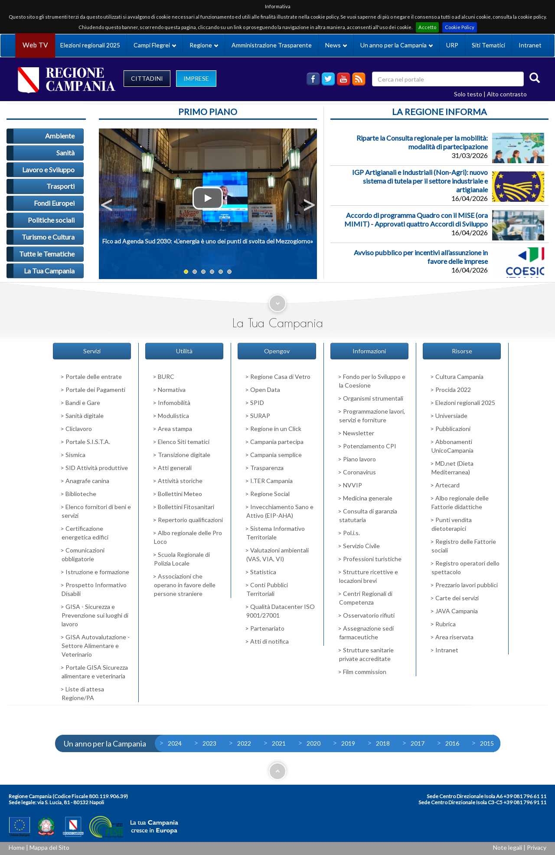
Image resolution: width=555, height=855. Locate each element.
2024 (175, 743)
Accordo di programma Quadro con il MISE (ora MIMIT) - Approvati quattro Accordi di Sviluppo (416, 219)
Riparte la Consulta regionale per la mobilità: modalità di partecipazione (422, 142)
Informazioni (369, 351)
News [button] (336, 45)
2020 (313, 743)
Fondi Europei (54, 203)
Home (17, 847)
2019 (348, 743)
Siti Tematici (488, 45)
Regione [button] (203, 45)
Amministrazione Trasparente (272, 45)
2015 (487, 743)
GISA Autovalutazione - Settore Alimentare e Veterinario (96, 645)
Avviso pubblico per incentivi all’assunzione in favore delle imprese (421, 256)
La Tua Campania (49, 270)
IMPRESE (196, 78)
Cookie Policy (459, 27)
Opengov (277, 351)
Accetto (427, 27)
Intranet (530, 45)
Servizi (92, 351)
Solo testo (468, 94)
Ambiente (60, 136)
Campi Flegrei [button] (155, 45)
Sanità (65, 152)
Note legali (507, 847)
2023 (209, 743)
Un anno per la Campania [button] (396, 45)
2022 (244, 743)
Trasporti (60, 186)
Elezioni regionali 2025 (90, 45)
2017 (417, 743)
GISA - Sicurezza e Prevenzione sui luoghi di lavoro (95, 615)
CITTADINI (147, 78)
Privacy (536, 847)
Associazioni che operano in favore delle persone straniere (184, 584)
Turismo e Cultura (48, 237)
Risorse (462, 351)
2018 (383, 743)
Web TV (35, 45)
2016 (452, 743)
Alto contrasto (507, 94)
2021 (279, 743)
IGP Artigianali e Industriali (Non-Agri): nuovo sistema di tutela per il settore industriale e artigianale (420, 181)
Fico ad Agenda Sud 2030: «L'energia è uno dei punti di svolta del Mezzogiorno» (207, 241)
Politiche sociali (51, 220)
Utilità (184, 351)
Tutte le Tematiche (47, 254)
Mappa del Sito (49, 847)
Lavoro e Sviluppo (48, 169)
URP (452, 45)
